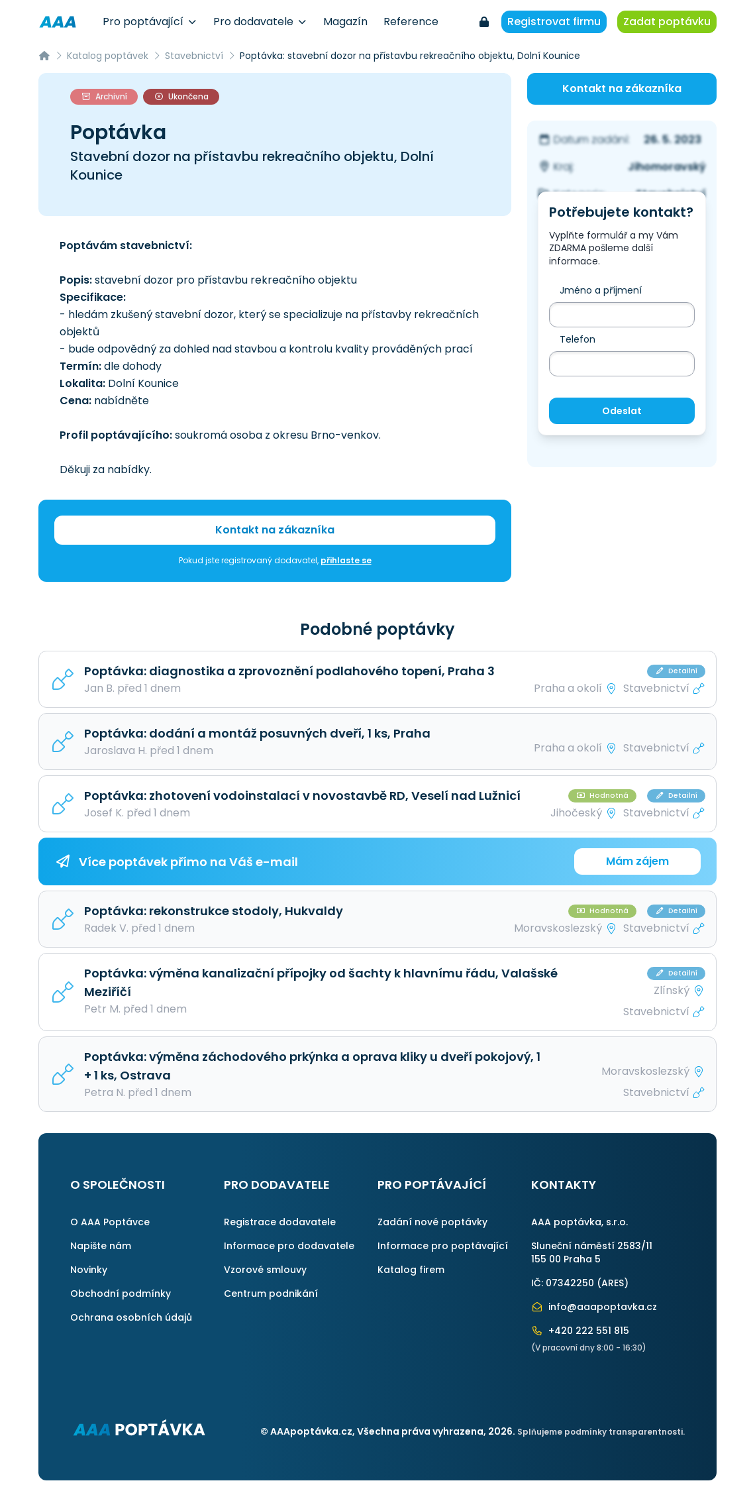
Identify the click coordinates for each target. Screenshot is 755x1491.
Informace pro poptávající (442, 1245)
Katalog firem (410, 1269)
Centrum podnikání (271, 1293)
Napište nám (100, 1245)
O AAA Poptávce (110, 1222)
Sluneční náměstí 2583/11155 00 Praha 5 (591, 1252)
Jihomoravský (667, 166)
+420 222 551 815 (580, 1330)
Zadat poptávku (667, 21)
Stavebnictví (194, 55)
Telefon (577, 339)
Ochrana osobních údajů (131, 1317)
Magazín (345, 21)
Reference (410, 21)
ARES (612, 1283)
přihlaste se (346, 560)
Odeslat (622, 410)
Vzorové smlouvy (265, 1269)
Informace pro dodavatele (289, 1245)
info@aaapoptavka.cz (594, 1306)
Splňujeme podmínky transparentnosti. (601, 1431)
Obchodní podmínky (120, 1293)
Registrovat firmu (554, 21)
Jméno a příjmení (601, 290)
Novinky (88, 1269)
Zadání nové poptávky (432, 1222)
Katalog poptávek (107, 55)
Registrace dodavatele (280, 1222)
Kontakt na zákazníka (274, 529)
